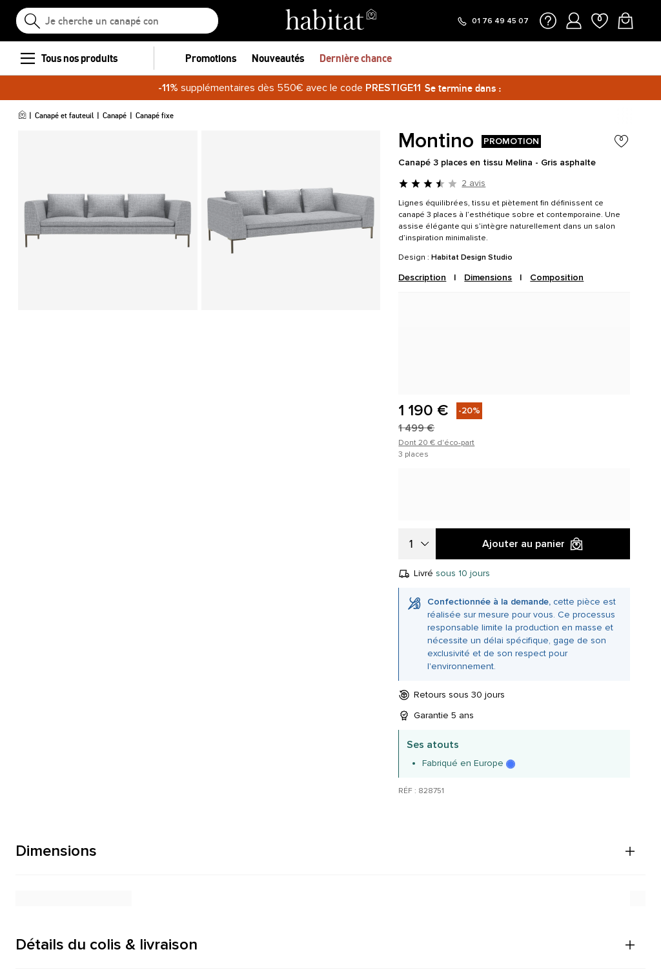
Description (422, 277)
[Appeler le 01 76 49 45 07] (492, 21)
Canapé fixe (155, 115)
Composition (557, 277)
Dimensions (488, 277)
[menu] (27, 58)
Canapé (115, 115)
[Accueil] (22, 115)
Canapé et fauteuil (64, 115)
